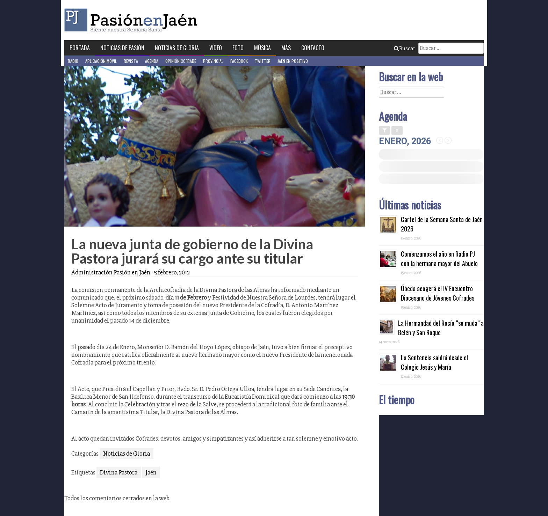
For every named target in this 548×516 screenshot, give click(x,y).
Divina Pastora (118, 472)
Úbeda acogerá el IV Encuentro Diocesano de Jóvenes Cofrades (437, 293)
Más (286, 48)
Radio (73, 61)
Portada (80, 48)
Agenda (151, 61)
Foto (238, 48)
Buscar (404, 48)
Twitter (263, 61)
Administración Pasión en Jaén (110, 272)
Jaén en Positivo (292, 61)
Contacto (312, 48)
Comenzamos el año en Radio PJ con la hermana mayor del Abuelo (439, 258)
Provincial (213, 61)
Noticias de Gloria (177, 48)
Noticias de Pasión (122, 48)
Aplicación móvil (101, 61)
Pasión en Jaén (132, 20)
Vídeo (215, 48)
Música (262, 48)
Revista (131, 61)
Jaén (151, 472)
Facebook (239, 61)
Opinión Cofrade (180, 61)
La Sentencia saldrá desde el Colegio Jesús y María (434, 362)
